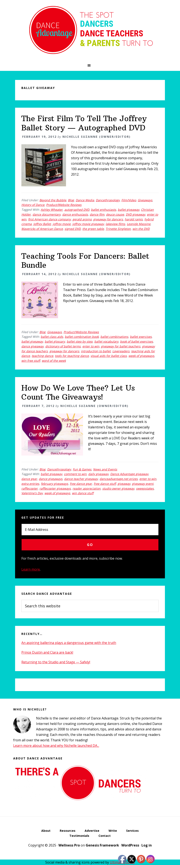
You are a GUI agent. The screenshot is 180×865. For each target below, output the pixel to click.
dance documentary (46, 214)
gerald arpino (82, 219)
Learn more (30, 569)
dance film (97, 214)
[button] (90, 65)
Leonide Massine (138, 224)
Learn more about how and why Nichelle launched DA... (56, 745)
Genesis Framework (102, 845)
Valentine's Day (32, 493)
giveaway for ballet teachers (120, 346)
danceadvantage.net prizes (119, 479)
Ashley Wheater (52, 210)
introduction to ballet (96, 351)
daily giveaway (98, 474)
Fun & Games (82, 469)
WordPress (130, 845)
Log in (146, 845)
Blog (71, 200)
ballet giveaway (128, 210)
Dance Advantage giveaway (129, 474)
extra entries (30, 484)
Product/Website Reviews (64, 205)
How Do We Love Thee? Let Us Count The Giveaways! (78, 392)
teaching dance (42, 356)
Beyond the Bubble (52, 200)
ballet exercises (141, 337)
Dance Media (85, 200)
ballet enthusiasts (103, 210)
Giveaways (145, 200)
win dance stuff (82, 493)
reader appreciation (87, 488)
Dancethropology (108, 200)
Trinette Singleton (118, 229)
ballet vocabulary (106, 341)
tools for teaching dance (72, 356)
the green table (93, 229)
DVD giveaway (135, 214)
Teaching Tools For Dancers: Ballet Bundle (85, 260)
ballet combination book (82, 337)
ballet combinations (114, 337)
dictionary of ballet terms (63, 346)
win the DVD (141, 229)
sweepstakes (145, 488)
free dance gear (81, 484)
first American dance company (49, 219)
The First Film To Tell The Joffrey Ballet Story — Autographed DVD (84, 123)
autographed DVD (76, 210)
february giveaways (54, 484)
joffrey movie (62, 224)
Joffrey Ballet (42, 224)
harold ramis (134, 219)
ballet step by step (80, 341)
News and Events (105, 469)
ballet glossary (55, 341)
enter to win (90, 346)
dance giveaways (50, 479)
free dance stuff (105, 484)
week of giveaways (141, 356)
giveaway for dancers (108, 219)
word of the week (54, 361)
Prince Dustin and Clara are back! (47, 652)
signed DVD (73, 229)
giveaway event (142, 484)
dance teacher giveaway (81, 479)
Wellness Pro (69, 845)
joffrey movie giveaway (88, 224)
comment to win (75, 474)
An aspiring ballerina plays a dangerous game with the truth (68, 642)
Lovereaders (120, 351)
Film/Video (128, 200)
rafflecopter (29, 488)
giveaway (124, 484)
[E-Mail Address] (89, 529)
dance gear (29, 479)
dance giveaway (32, 346)
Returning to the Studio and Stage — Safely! (55, 662)
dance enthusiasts (75, 214)
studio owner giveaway (118, 488)
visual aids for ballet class (109, 356)
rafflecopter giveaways (55, 488)
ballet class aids (52, 337)
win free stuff (30, 361)
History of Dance (32, 205)
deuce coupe (115, 214)
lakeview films (115, 224)
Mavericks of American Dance (42, 229)
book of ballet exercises (136, 341)
